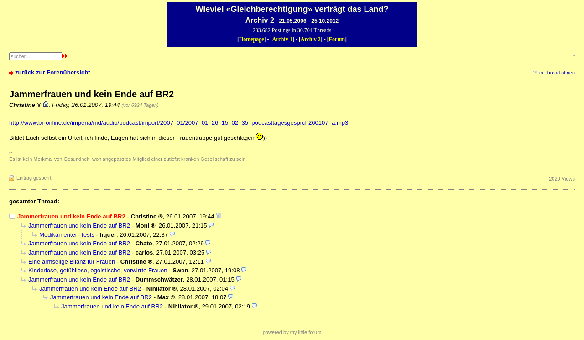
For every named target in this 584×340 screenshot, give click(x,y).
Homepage (251, 39)
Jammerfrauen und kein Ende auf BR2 (79, 225)
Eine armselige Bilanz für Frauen (71, 261)
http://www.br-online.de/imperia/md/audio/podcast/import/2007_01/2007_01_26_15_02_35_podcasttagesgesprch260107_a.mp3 (178, 122)
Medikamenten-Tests (66, 234)
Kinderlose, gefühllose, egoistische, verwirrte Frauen (97, 270)
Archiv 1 (282, 39)
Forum (337, 39)
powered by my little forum (292, 332)
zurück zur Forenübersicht (52, 72)
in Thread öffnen (557, 72)
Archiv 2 (311, 39)
